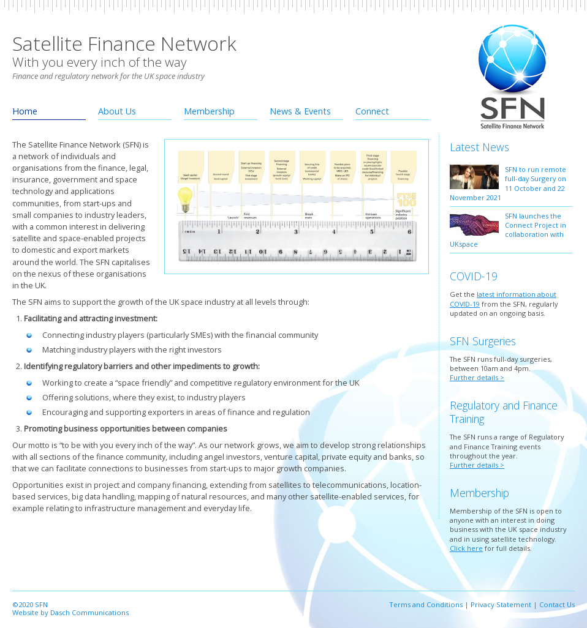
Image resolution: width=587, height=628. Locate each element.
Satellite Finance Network (124, 43)
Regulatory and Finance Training (504, 412)
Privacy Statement (501, 604)
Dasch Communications (89, 612)
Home (24, 111)
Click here (466, 548)
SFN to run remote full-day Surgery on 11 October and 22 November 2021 (508, 183)
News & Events (300, 111)
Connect (372, 111)
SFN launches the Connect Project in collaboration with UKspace (508, 230)
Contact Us (557, 604)
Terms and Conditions (426, 604)
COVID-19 (474, 276)
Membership (209, 111)
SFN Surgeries (483, 341)
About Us (117, 111)
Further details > (477, 377)
